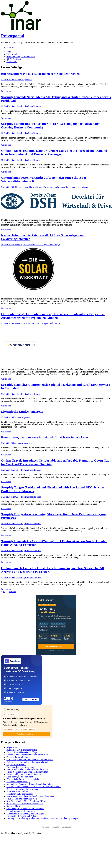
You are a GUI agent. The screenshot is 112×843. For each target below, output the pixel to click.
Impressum (45, 827)
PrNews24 (17, 187)
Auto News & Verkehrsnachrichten (21, 750)
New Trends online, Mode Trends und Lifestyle (27, 801)
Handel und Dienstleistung (76, 187)
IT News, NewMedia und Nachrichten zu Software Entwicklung (34, 786)
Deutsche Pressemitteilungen (19, 757)
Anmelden (11, 47)
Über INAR (11, 61)
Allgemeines (26, 79)
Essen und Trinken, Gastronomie (20, 767)
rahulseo (17, 106)
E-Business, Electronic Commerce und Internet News (29, 759)
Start (8, 52)
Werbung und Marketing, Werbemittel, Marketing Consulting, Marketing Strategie (42, 818)
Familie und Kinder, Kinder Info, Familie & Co (27, 769)
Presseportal (12, 35)
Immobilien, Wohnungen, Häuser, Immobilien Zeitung (30, 784)
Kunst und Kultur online (17, 791)
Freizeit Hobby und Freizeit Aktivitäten (23, 774)
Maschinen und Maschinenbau (19, 794)
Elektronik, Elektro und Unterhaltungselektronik (27, 762)
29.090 (12, 591)
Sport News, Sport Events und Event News (25, 808)
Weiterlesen (6, 91)
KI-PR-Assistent (13, 59)
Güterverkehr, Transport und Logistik (22, 779)
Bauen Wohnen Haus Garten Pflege (21, 752)
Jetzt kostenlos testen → (56, 646)
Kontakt (55, 827)
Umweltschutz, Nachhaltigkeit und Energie (41, 244)
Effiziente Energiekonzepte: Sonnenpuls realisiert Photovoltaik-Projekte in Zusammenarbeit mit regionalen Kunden (53, 315)
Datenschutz (66, 827)
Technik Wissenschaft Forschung (20, 811)
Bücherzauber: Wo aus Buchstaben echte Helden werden (40, 73)
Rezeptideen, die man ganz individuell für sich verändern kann (44, 437)
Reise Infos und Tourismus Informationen (24, 803)
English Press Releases (31, 106)
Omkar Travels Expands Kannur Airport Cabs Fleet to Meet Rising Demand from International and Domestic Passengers (54, 152)
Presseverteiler (12, 54)
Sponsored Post (13, 806)
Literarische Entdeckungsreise (22, 411)
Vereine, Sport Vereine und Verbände (22, 816)
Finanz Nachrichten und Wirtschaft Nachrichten (43, 187)
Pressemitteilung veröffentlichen (20, 56)
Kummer (17, 79)
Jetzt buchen (30, 699)
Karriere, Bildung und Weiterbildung (22, 789)
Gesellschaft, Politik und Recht (19, 777)
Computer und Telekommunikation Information (27, 755)
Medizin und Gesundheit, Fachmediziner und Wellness (30, 796)
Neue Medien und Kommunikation (21, 799)
